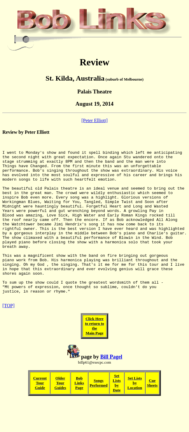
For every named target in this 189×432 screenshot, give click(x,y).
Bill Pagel (111, 388)
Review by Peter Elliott (25, 132)
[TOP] (8, 336)
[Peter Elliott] (94, 120)
